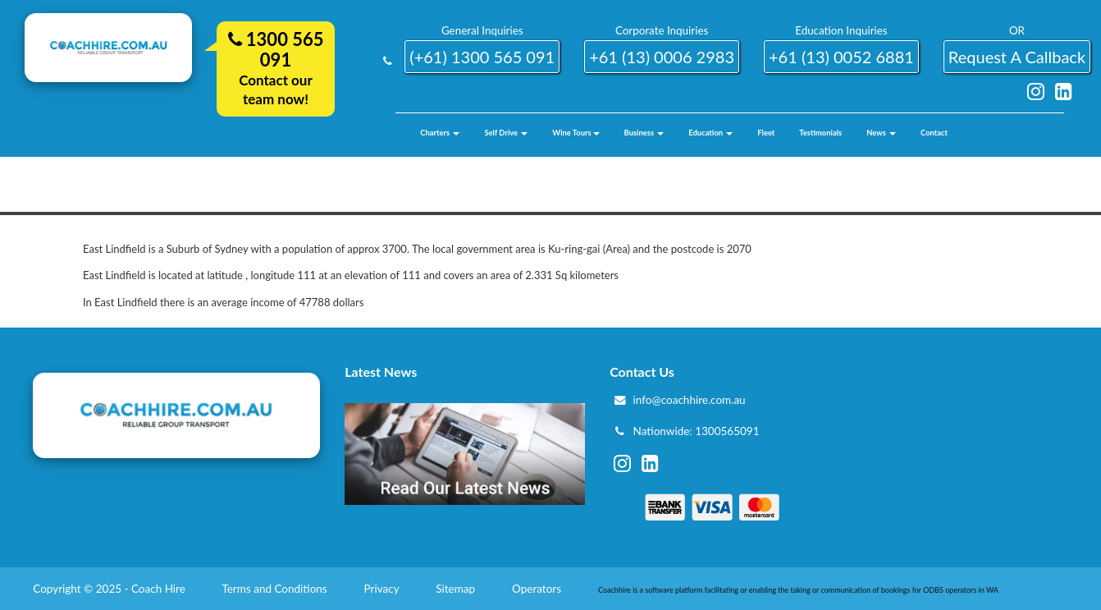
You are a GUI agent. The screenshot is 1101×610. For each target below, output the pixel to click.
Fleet (765, 132)
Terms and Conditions (276, 588)
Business (644, 132)
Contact (934, 132)
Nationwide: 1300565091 (696, 431)
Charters (439, 132)
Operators (538, 588)
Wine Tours (575, 132)
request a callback (1016, 57)
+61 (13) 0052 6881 (841, 57)
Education (710, 132)
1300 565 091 (276, 49)
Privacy (383, 588)
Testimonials (820, 132)
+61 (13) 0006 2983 (661, 57)
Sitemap (456, 588)
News (881, 132)
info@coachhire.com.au (689, 399)
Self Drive (506, 132)
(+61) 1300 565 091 (482, 57)
